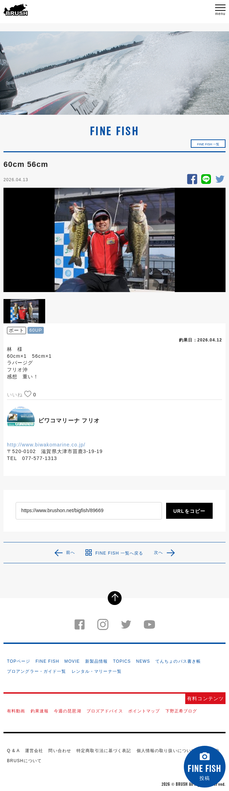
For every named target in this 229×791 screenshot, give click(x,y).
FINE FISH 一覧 (208, 144)
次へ (158, 552)
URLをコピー (189, 511)
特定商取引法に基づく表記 (103, 750)
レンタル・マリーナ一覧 (97, 671)
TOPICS (122, 661)
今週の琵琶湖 (67, 711)
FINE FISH (47, 661)
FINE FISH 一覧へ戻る (114, 552)
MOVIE (72, 661)
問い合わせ (59, 750)
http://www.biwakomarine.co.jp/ (46, 444)
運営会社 (34, 750)
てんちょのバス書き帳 (178, 661)
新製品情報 (96, 661)
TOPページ (18, 661)
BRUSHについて (24, 760)
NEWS (143, 661)
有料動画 (16, 711)
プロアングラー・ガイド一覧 (36, 671)
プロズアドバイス (105, 711)
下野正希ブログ (181, 711)
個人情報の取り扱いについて (166, 750)
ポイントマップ (144, 711)
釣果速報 (40, 711)
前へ (70, 552)
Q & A (13, 750)
